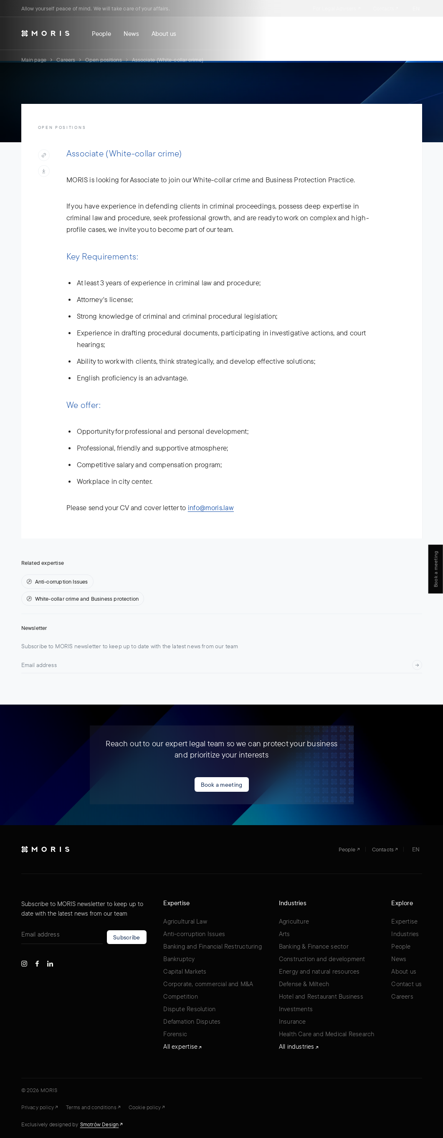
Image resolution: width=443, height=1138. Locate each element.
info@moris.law (211, 507)
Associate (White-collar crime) (167, 59)
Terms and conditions (93, 1107)
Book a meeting (222, 784)
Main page (34, 59)
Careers (65, 59)
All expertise (182, 1046)
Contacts (385, 8)
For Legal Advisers (336, 8)
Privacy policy (39, 1107)
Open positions (103, 59)
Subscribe (126, 937)
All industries (298, 1046)
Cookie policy (147, 1107)
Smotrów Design (101, 1124)
